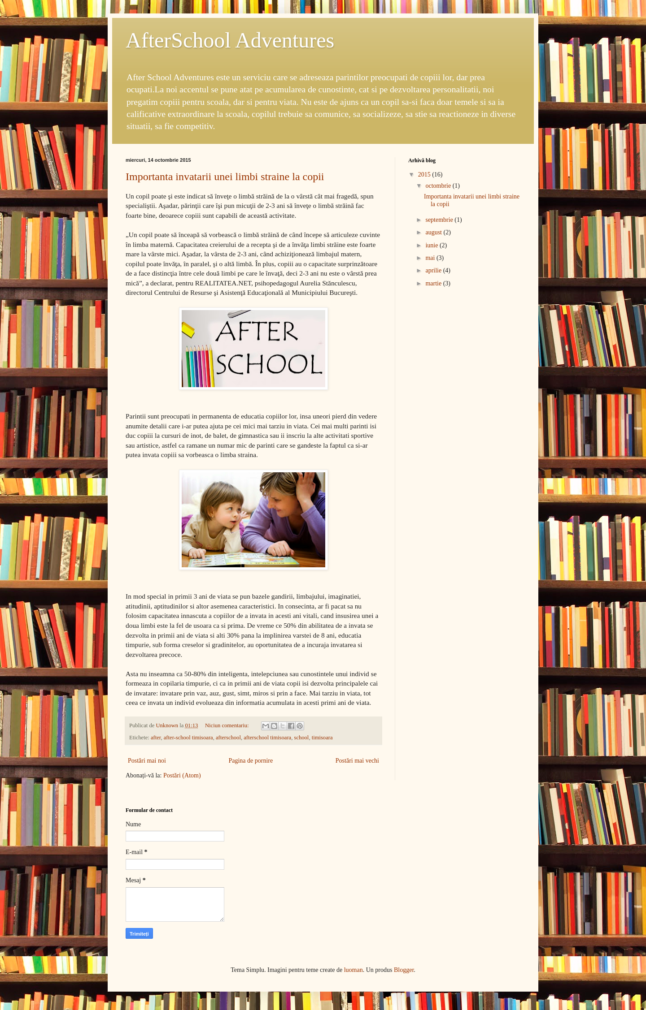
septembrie (439, 219)
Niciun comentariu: (227, 725)
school (301, 737)
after (156, 737)
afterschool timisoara (267, 737)
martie (434, 283)
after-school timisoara (188, 737)
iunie (432, 245)
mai (430, 258)
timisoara (322, 737)
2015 (425, 174)
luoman (353, 970)
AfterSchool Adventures (230, 40)
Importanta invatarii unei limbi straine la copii (225, 176)
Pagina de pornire (250, 760)
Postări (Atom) (182, 775)
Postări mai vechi (357, 760)
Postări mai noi (147, 760)
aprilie (434, 270)
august (434, 232)
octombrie (438, 185)
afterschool (228, 737)
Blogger (404, 970)
